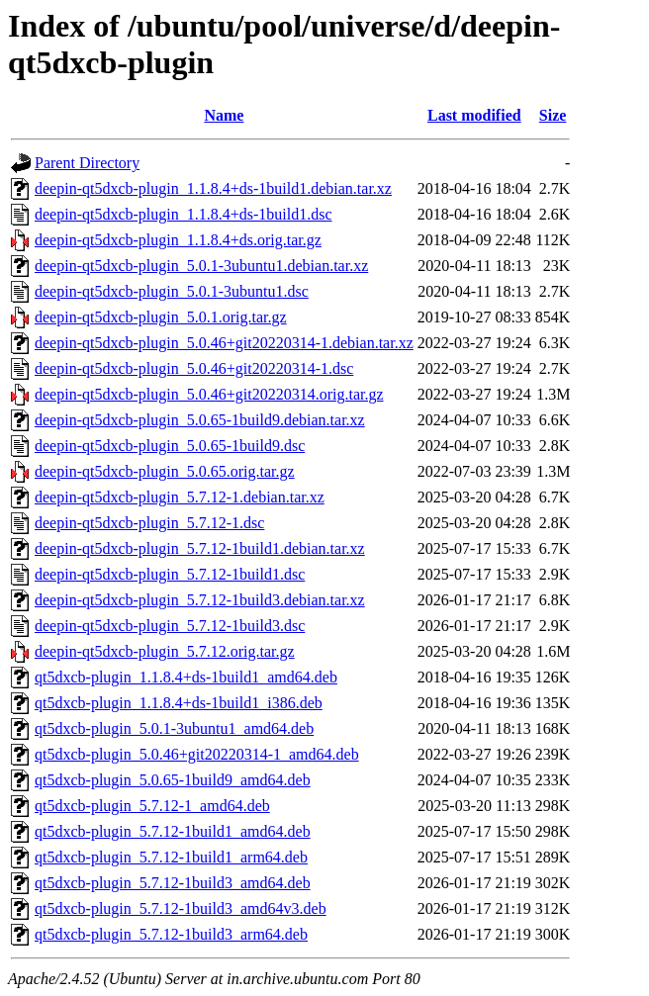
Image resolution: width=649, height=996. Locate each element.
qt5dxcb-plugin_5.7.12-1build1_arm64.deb (171, 857)
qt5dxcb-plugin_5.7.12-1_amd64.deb (152, 805)
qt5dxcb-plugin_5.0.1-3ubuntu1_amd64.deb (174, 728)
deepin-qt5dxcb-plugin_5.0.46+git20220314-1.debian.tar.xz (224, 342)
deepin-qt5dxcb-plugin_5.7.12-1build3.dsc (170, 625)
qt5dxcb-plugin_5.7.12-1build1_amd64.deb (173, 831)
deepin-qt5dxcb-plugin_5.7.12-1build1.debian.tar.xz (200, 548)
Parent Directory (87, 162)
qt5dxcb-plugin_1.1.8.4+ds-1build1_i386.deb (179, 702)
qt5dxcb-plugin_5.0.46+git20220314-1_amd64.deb (197, 754)
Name (223, 115)
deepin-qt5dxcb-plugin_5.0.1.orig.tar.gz (161, 317)
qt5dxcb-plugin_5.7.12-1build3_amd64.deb (173, 882)
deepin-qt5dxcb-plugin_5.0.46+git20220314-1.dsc (194, 368)
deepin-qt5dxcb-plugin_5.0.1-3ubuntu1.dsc (172, 291)
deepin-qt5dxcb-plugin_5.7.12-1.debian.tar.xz (179, 497)
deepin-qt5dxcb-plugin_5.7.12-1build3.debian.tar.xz (200, 599)
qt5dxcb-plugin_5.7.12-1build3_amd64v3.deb (180, 908)
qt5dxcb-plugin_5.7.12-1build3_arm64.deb (171, 934)
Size (553, 115)
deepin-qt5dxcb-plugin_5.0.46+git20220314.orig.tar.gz (209, 394)
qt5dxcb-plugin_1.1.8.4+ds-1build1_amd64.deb (186, 677)
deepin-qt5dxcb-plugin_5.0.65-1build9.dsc (170, 445)
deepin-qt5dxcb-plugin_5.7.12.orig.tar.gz (165, 651)
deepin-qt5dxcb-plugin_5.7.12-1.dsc (149, 522)
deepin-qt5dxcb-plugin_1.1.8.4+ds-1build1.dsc (183, 214)
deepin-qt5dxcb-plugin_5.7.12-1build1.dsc (170, 574)
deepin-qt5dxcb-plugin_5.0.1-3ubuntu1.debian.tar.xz (201, 265)
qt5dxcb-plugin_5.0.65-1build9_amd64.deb (173, 779)
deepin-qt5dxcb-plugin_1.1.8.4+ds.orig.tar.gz (178, 239)
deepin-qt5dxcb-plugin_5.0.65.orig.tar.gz (165, 471)
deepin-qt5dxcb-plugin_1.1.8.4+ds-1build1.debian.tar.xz (213, 188)
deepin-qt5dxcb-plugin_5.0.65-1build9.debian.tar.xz (200, 419)
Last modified (474, 115)
